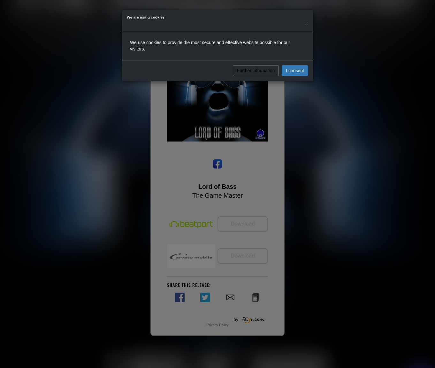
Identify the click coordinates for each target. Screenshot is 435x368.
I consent (295, 70)
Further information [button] (256, 70)
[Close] (306, 22)
